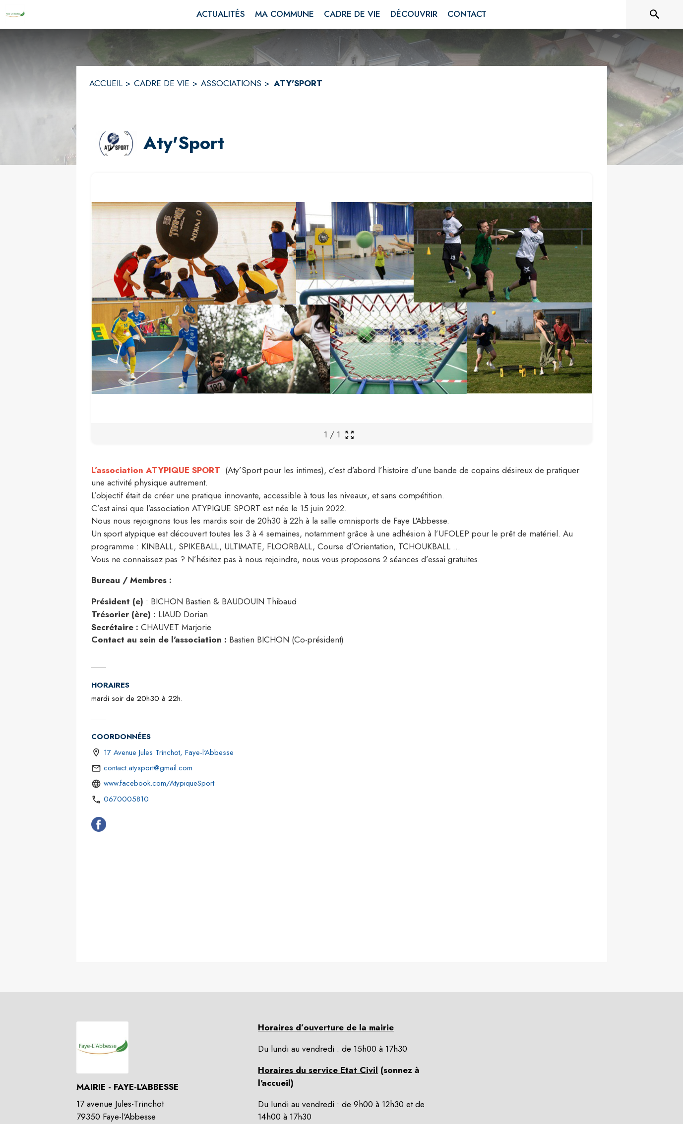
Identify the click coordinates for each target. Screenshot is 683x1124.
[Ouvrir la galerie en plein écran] (349, 435)
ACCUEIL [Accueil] (106, 83)
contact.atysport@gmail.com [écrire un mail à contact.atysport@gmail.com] (148, 767)
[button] (115, 143)
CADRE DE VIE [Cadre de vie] (161, 83)
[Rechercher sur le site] (654, 14)
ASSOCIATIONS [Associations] (231, 83)
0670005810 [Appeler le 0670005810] (126, 799)
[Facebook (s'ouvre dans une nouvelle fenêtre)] (98, 826)
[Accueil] (15, 14)
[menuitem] (220, 14)
